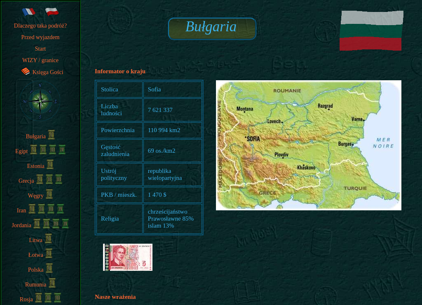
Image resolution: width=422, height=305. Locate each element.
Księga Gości (40, 72)
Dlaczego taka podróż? (40, 26)
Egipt (26, 151)
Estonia (40, 166)
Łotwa (40, 255)
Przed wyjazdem (40, 37)
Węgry (40, 196)
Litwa (40, 240)
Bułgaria (40, 136)
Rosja (31, 299)
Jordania (26, 225)
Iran (26, 210)
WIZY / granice (40, 60)
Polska (40, 270)
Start (40, 49)
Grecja (31, 181)
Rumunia (40, 285)
